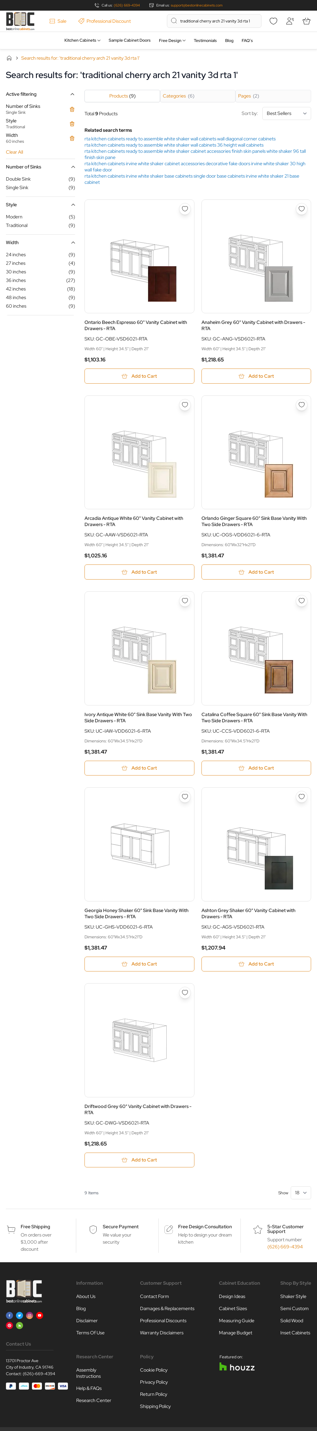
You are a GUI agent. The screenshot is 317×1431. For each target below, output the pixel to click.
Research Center (93, 1401)
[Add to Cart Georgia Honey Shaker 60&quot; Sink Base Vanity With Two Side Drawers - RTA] (139, 964)
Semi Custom (294, 1309)
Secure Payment (121, 1227)
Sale (57, 21)
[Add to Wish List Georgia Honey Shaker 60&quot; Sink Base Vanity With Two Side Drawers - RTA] (185, 797)
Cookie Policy (154, 1370)
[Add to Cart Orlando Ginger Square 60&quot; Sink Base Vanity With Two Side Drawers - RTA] (256, 572)
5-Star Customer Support (285, 1229)
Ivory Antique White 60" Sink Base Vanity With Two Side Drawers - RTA (138, 717)
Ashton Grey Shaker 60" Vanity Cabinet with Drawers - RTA (248, 914)
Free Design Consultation (205, 1227)
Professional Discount (104, 21)
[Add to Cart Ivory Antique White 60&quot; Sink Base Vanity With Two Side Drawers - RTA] (139, 768)
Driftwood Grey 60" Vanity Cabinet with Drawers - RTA (137, 1110)
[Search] (174, 20)
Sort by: (276, 113)
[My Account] (290, 21)
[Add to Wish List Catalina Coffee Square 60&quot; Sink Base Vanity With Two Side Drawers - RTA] (302, 601)
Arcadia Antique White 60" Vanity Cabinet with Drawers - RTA (133, 521)
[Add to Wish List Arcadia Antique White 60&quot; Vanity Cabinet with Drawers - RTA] (185, 405)
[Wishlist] (273, 21)
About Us (85, 1297)
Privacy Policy (154, 1383)
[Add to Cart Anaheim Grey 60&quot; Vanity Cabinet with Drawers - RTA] (256, 376)
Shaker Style (293, 1297)
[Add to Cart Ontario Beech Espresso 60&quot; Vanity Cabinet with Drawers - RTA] (139, 376)
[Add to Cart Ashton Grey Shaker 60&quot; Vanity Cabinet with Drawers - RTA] (256, 964)
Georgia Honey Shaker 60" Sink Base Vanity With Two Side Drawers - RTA (136, 914)
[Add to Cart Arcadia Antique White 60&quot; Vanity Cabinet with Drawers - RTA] (139, 572)
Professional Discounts (163, 1321)
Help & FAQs (89, 1389)
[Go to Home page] (20, 21)
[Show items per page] (301, 1193)
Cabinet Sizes (233, 1309)
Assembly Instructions (88, 1373)
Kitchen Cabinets (80, 40)
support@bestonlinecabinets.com (196, 5)
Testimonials (205, 40)
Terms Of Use (90, 1333)
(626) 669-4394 (127, 5)
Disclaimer (87, 1321)
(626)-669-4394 (39, 1374)
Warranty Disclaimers (161, 1333)
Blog (229, 40)
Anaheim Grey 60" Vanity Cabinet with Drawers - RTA (253, 325)
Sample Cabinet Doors (130, 40)
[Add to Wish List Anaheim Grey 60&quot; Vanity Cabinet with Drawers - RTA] (302, 209)
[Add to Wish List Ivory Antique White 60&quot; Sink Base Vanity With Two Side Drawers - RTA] (185, 601)
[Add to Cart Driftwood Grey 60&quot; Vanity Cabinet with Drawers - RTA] (139, 1160)
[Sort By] (286, 113)
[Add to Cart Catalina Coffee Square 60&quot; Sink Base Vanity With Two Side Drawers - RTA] (256, 768)
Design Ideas (232, 1297)
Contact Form (154, 1297)
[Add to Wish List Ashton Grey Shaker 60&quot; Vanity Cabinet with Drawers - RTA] (302, 797)
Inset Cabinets (295, 1333)
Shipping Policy (155, 1407)
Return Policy (153, 1395)
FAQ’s (247, 40)
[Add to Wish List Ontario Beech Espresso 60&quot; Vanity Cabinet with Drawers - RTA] (185, 209)
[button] (40, 94)
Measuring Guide (236, 1321)
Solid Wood (291, 1321)
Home (9, 58)
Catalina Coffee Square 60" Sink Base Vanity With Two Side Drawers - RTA (254, 717)
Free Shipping (35, 1227)
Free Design (170, 40)
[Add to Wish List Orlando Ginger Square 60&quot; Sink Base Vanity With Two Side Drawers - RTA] (302, 405)
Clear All (14, 152)
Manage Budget (235, 1333)
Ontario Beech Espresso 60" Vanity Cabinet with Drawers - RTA (135, 325)
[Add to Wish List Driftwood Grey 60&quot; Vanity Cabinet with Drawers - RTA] (185, 993)
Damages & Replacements (167, 1309)
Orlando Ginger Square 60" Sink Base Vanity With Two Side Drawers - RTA (254, 521)
